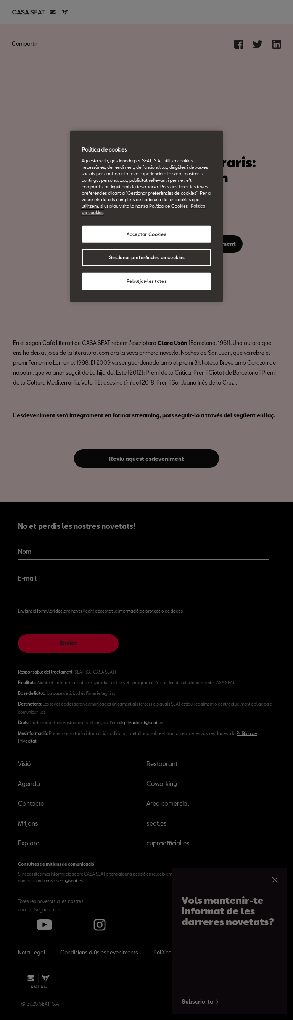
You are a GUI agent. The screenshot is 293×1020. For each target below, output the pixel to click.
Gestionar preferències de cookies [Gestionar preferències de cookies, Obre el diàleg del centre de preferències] (147, 257)
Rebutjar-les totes (146, 281)
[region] (146, 216)
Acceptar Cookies (146, 233)
